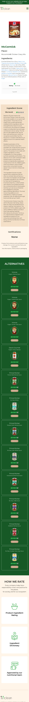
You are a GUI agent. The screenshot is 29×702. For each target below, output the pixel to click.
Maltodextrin (5, 70)
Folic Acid (23, 63)
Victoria (14, 272)
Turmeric (9, 71)
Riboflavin (17, 63)
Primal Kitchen (14, 373)
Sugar (3, 78)
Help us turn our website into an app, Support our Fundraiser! (14, 2)
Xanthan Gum (16, 71)
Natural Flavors (12, 75)
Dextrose (12, 65)
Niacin (20, 61)
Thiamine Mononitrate (7, 63)
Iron (23, 61)
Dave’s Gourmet (14, 348)
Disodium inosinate (6, 73)
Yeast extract (19, 68)
